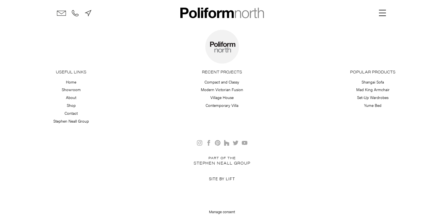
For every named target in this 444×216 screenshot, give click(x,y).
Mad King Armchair (373, 89)
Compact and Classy (221, 82)
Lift (230, 178)
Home (71, 82)
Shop (71, 105)
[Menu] (383, 13)
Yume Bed (372, 105)
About (71, 97)
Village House (222, 97)
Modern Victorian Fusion (222, 89)
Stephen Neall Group (71, 121)
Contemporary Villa (222, 105)
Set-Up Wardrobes (372, 97)
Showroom (71, 89)
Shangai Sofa (373, 82)
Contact (71, 113)
